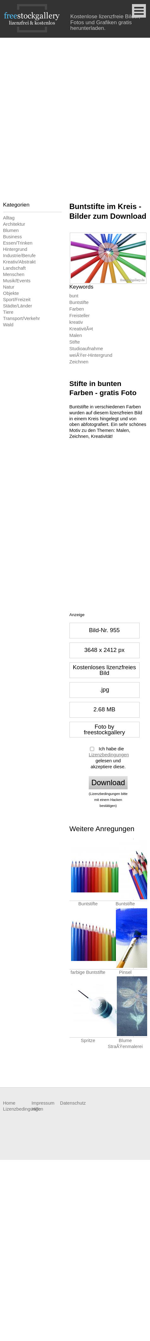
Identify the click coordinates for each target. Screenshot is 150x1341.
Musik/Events (17, 280)
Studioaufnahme (86, 348)
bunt (74, 295)
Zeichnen (78, 361)
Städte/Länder (17, 305)
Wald (8, 324)
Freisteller (79, 315)
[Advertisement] (75, 115)
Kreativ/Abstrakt (19, 261)
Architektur (14, 224)
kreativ (76, 322)
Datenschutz (73, 1103)
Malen (75, 335)
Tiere (8, 312)
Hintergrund (15, 249)
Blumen (11, 230)
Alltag (9, 217)
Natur (9, 287)
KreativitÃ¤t (81, 328)
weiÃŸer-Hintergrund (90, 355)
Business (12, 236)
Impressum (43, 1103)
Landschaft (14, 268)
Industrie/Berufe (19, 255)
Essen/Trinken (18, 243)
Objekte (11, 293)
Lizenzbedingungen (109, 754)
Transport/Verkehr (21, 318)
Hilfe (36, 1109)
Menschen (14, 274)
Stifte (74, 342)
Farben (76, 309)
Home (9, 1103)
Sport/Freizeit (17, 299)
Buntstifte (79, 302)
